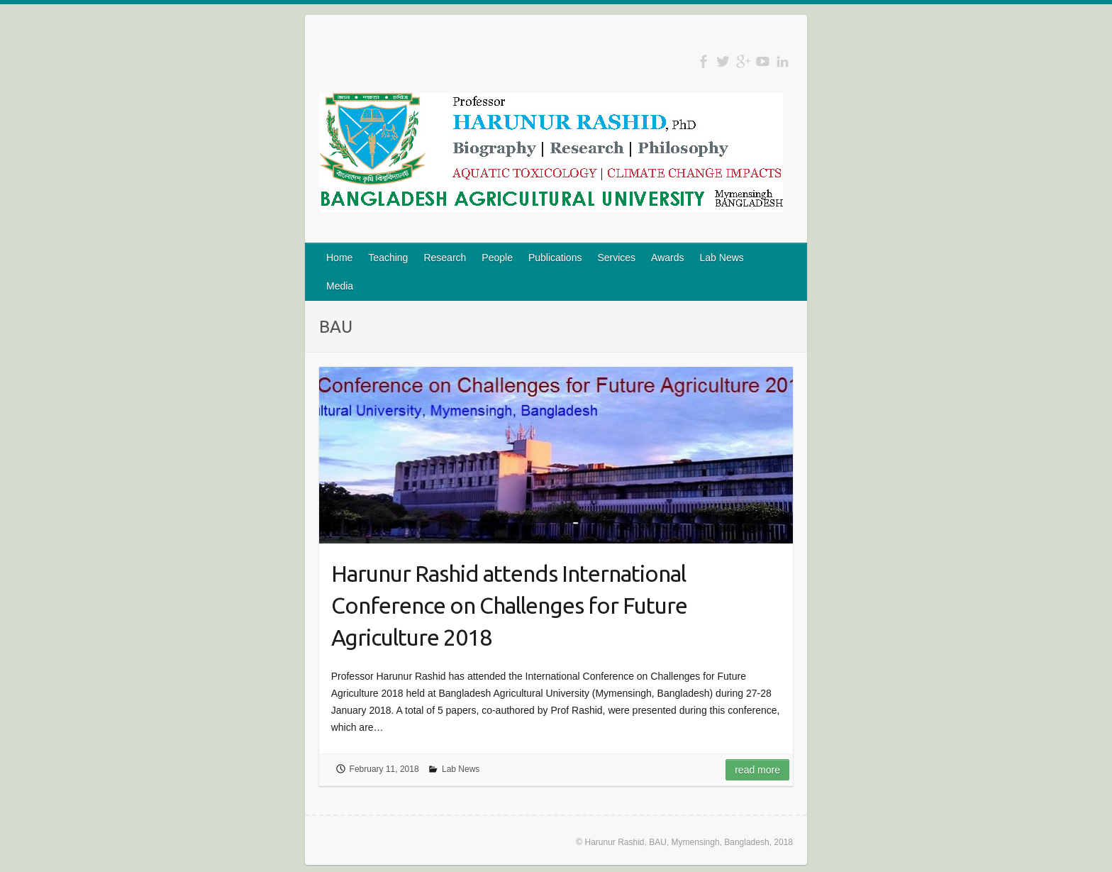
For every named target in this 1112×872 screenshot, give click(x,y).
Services (616, 257)
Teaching (388, 257)
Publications (555, 257)
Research (444, 257)
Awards (667, 257)
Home (339, 257)
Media (339, 286)
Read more (757, 770)
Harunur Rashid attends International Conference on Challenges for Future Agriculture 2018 (509, 605)
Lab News (722, 257)
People (497, 257)
